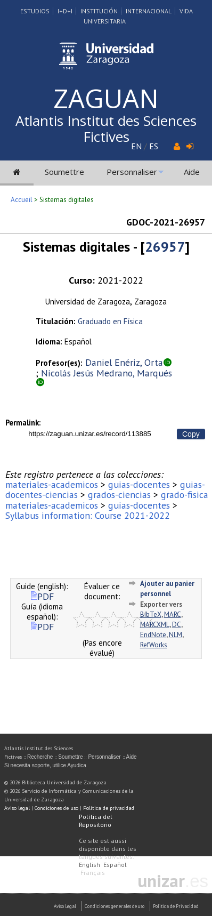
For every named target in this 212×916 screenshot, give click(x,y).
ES (153, 146)
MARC (172, 614)
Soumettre (64, 171)
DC (176, 624)
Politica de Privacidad (176, 906)
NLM (175, 634)
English (89, 865)
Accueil (21, 199)
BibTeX (150, 614)
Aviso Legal (65, 906)
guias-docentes (139, 484)
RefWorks (153, 644)
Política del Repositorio (95, 821)
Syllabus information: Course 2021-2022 (87, 515)
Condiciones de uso (56, 808)
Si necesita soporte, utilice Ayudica (45, 765)
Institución (99, 11)
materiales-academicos (51, 484)
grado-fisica (184, 494)
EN (136, 146)
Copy (191, 434)
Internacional (149, 11)
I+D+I (65, 11)
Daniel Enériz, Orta (124, 362)
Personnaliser (132, 171)
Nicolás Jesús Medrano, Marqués (106, 373)
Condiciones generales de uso (114, 906)
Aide (192, 171)
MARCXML (154, 624)
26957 (165, 246)
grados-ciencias (119, 494)
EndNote (153, 634)
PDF (42, 596)
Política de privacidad (108, 808)
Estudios (35, 11)
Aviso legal (17, 808)
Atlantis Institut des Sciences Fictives (106, 128)
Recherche (40, 757)
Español (115, 865)
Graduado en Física (110, 321)
